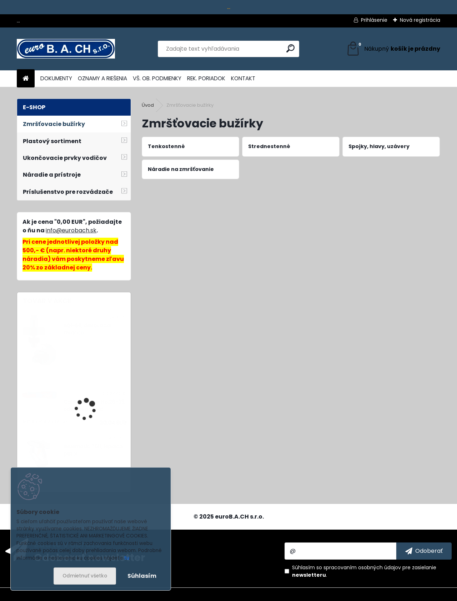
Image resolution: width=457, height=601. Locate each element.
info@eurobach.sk (71, 230)
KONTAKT (243, 78)
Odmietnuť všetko (84, 575)
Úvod (148, 105)
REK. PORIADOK (206, 78)
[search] (290, 48)
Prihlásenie (374, 20)
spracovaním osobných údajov (362, 567)
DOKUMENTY (56, 78)
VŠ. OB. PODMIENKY (157, 78)
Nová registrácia (420, 20)
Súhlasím (141, 576)
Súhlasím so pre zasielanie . (364, 571)
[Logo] (66, 49)
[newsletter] (424, 551)
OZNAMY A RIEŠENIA (102, 78)
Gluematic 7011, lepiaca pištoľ (93, 450)
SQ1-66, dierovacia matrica (87, 329)
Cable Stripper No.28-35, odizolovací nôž (94, 406)
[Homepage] (26, 79)
